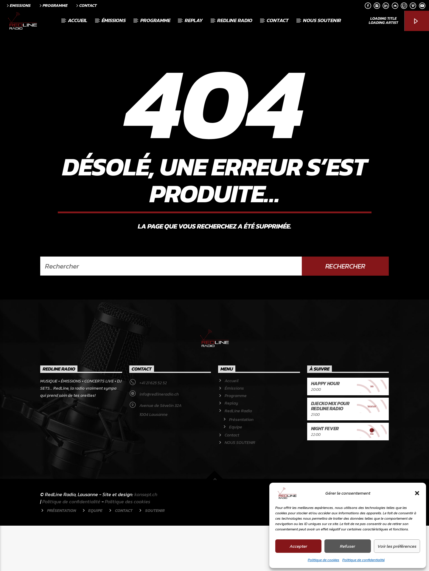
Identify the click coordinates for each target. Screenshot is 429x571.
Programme (53, 5)
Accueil (77, 20)
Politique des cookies (127, 546)
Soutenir (155, 556)
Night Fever (325, 473)
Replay (194, 20)
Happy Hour (325, 428)
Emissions (18, 5)
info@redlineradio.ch (159, 439)
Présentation (241, 465)
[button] (417, 493)
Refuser (347, 546)
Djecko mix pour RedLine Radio (330, 451)
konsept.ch (145, 539)
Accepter (298, 546)
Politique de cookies (323, 560)
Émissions (114, 20)
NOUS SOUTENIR (322, 20)
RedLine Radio (234, 20)
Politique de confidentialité (363, 560)
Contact (86, 5)
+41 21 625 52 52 (153, 428)
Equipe (235, 472)
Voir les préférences (396, 546)
